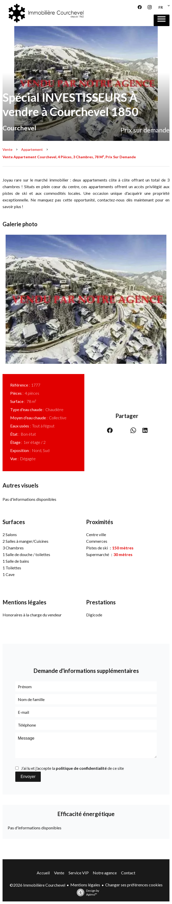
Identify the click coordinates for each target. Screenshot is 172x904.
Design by (86, 892)
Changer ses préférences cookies (134, 884)
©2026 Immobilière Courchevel (37, 885)
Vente (7, 149)
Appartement (32, 149)
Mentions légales (85, 884)
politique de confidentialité (81, 768)
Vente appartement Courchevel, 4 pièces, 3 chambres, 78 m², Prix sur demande (69, 157)
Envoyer (28, 776)
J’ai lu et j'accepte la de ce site (72, 768)
